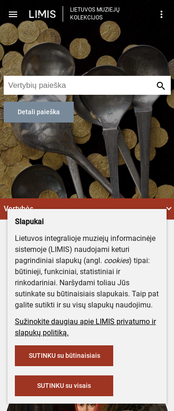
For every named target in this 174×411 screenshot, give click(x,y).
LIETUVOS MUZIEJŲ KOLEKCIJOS (95, 13)
